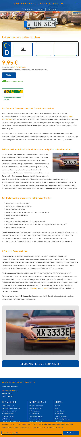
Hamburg (33, 288)
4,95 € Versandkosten (19, 67)
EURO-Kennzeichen (35, 408)
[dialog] (40, 429)
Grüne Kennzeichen (35, 421)
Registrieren (51, 9)
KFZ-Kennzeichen (8, 413)
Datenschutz (59, 421)
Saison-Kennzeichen (36, 416)
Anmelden (39, 9)
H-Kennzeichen (34, 411)
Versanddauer (59, 413)
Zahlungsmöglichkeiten (62, 419)
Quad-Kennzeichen (8, 416)
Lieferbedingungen (61, 416)
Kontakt (57, 406)
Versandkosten (60, 411)
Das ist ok (70, 433)
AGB (56, 408)
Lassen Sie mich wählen (10, 433)
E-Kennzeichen (34, 413)
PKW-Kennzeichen (8, 406)
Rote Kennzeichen (35, 419)
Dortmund (45, 288)
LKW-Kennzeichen (8, 419)
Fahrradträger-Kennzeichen (11, 408)
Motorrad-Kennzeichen (9, 411)
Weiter (9, 75)
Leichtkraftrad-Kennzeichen (11, 421)
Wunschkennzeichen (36, 406)
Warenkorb (27, 9)
